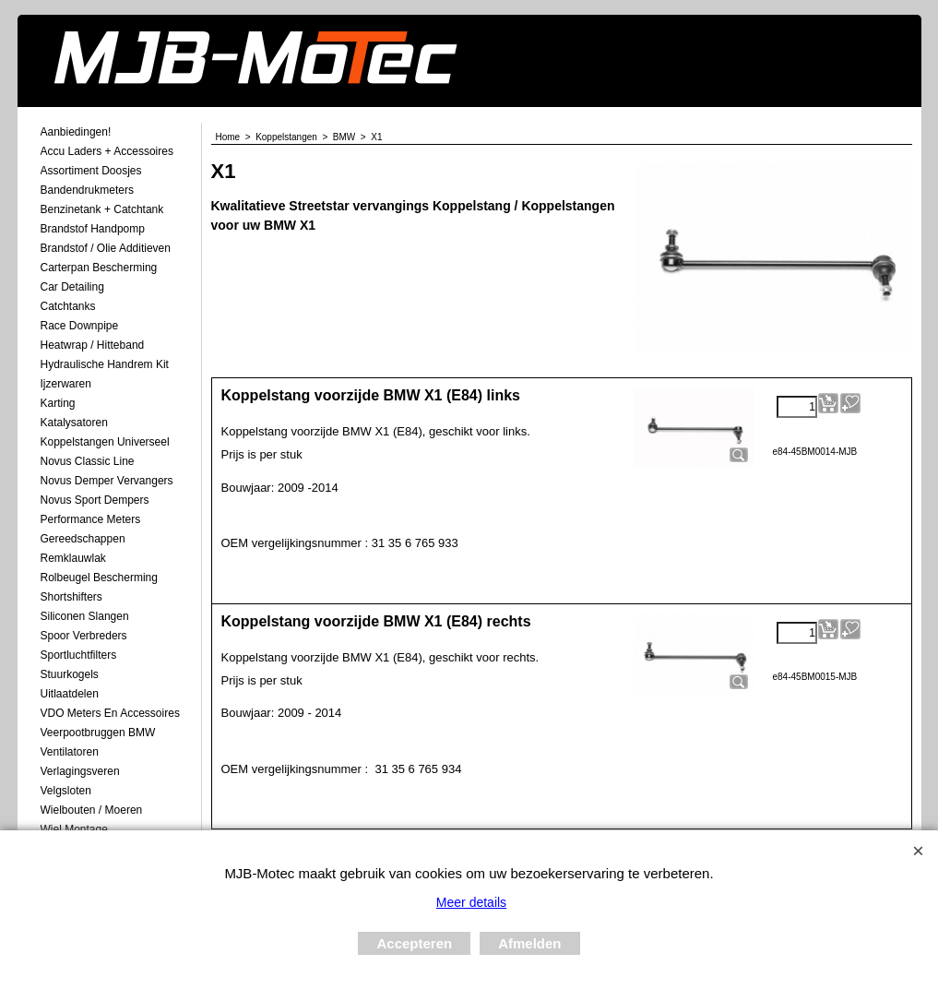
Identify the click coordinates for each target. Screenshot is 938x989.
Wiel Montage (74, 829)
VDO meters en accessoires (110, 713)
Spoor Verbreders (84, 635)
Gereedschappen (83, 538)
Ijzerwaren (66, 383)
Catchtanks (68, 306)
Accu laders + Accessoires (107, 151)
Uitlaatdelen (70, 693)
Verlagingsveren (80, 771)
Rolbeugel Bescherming (99, 577)
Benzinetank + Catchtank (102, 209)
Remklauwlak (73, 558)
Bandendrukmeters (87, 190)
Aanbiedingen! (76, 131)
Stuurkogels (70, 674)
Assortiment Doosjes (91, 170)
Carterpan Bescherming (99, 267)
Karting (58, 403)
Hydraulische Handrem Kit (105, 364)
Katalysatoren (74, 422)
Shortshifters (71, 596)
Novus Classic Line (88, 461)
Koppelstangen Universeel (105, 441)
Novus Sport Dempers (95, 500)
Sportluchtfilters (79, 655)
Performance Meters (91, 519)
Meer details (471, 902)
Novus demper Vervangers (107, 480)
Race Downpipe (80, 325)
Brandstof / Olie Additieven (106, 248)
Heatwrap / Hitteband (93, 345)
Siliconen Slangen (85, 616)
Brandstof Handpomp (93, 228)
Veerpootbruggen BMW (98, 732)
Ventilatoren (70, 751)
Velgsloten (66, 790)
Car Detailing (72, 286)
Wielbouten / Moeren (92, 810)
